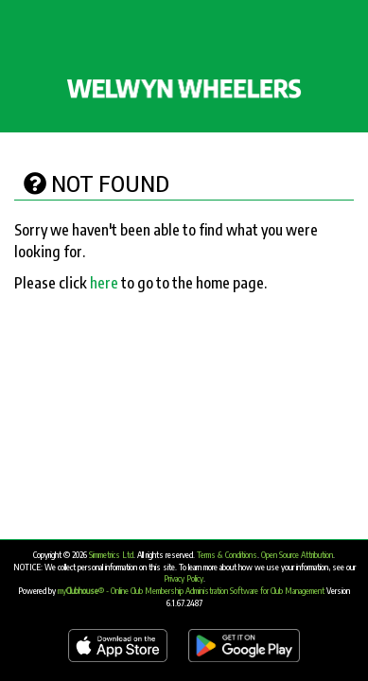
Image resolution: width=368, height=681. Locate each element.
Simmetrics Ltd (111, 555)
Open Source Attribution (297, 555)
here (104, 282)
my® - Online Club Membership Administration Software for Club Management (191, 590)
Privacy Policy (183, 578)
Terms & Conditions (227, 555)
